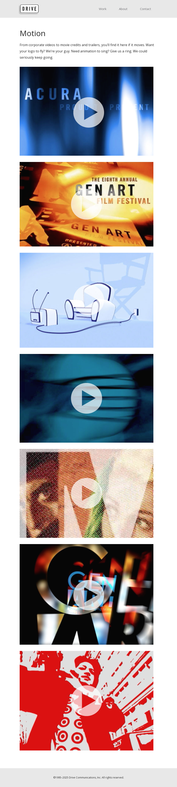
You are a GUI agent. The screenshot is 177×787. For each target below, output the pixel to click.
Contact (145, 9)
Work (102, 9)
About (123, 9)
